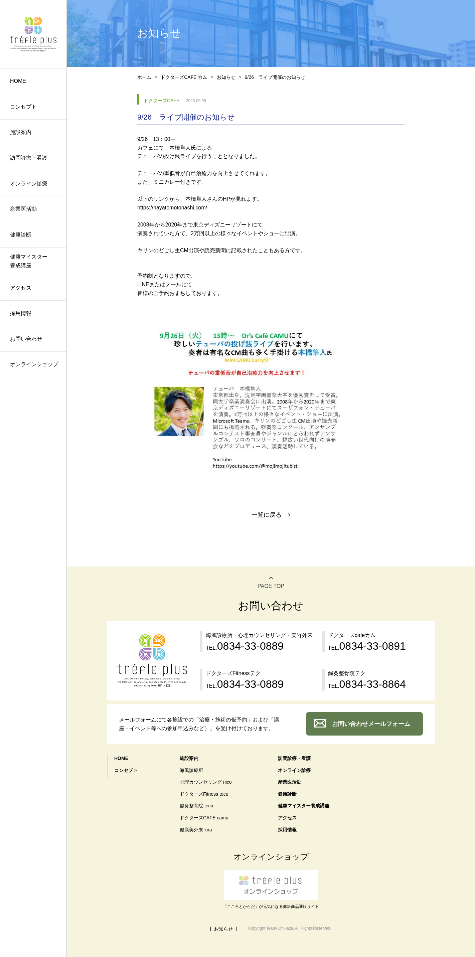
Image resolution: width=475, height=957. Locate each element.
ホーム (144, 77)
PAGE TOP (271, 586)
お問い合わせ (26, 339)
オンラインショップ (34, 364)
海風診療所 (191, 770)
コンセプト (23, 107)
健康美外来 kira (196, 829)
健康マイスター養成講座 (28, 261)
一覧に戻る (267, 514)
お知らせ (226, 77)
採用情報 (20, 313)
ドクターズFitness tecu (204, 794)
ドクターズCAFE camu (204, 817)
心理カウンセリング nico (206, 782)
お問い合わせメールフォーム (371, 724)
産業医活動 (23, 209)
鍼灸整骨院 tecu (196, 805)
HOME (18, 81)
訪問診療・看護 (28, 158)
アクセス (20, 288)
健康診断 (20, 234)
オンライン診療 (28, 183)
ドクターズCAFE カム (184, 77)
